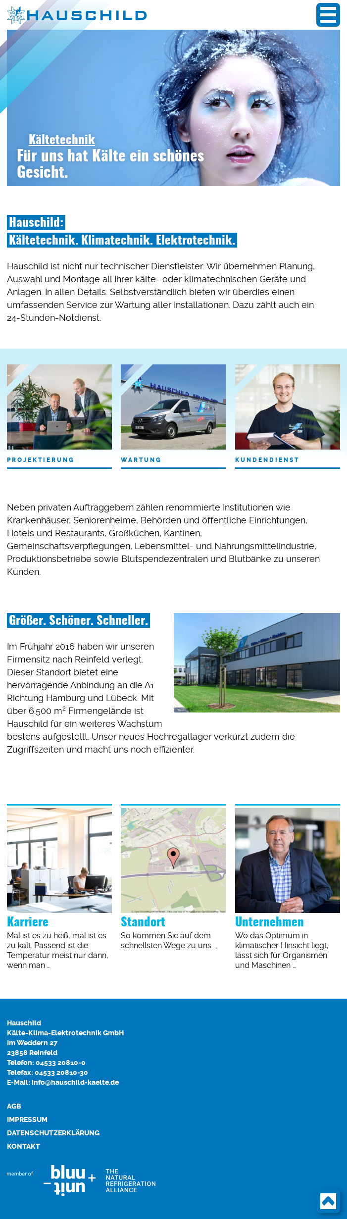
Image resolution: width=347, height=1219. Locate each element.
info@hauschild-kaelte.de (75, 1082)
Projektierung (59, 413)
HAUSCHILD (86, 14)
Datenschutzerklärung (53, 1133)
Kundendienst (287, 413)
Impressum (27, 1120)
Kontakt (23, 1146)
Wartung (173, 413)
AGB (14, 1106)
